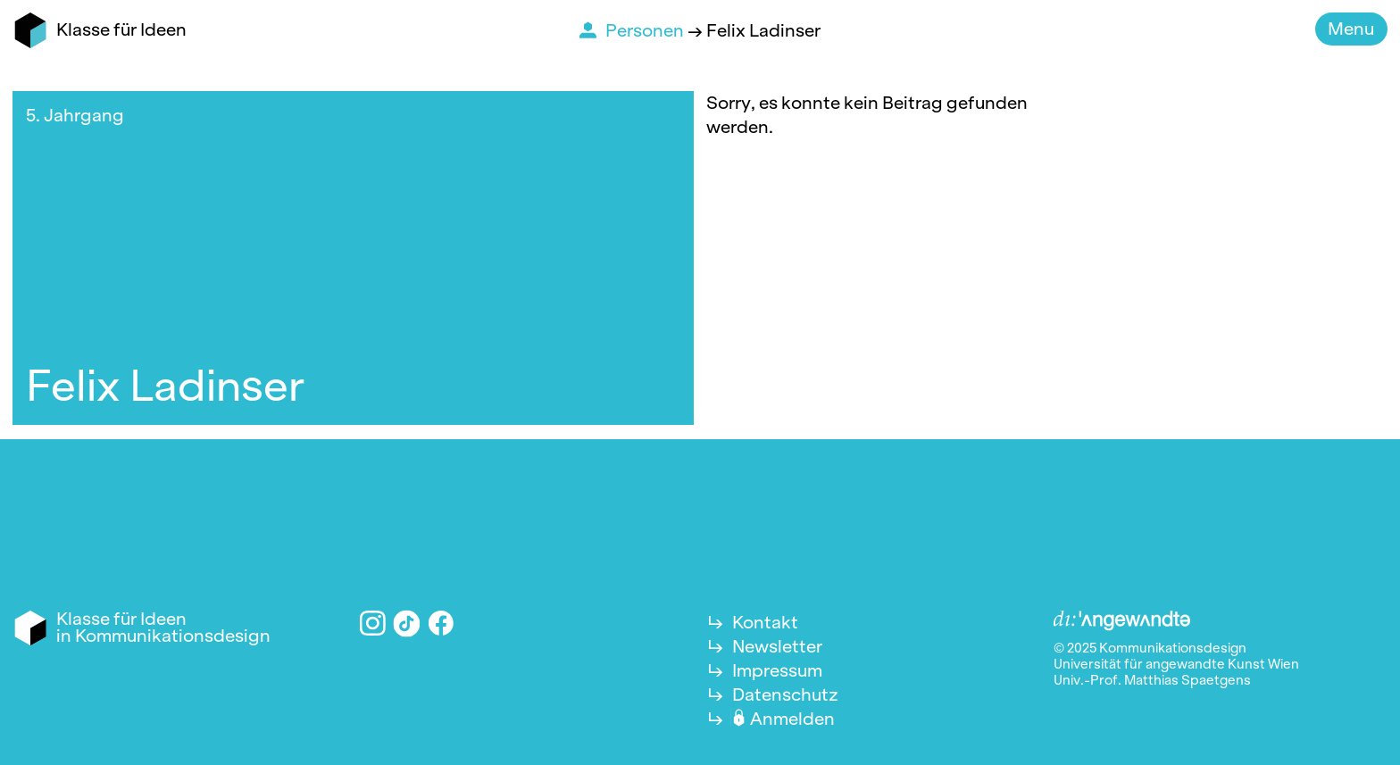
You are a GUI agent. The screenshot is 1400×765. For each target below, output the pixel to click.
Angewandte (1122, 621)
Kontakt (765, 622)
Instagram (373, 623)
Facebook (441, 623)
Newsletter (777, 646)
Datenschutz (785, 694)
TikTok (407, 623)
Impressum (777, 670)
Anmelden (792, 718)
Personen (646, 30)
